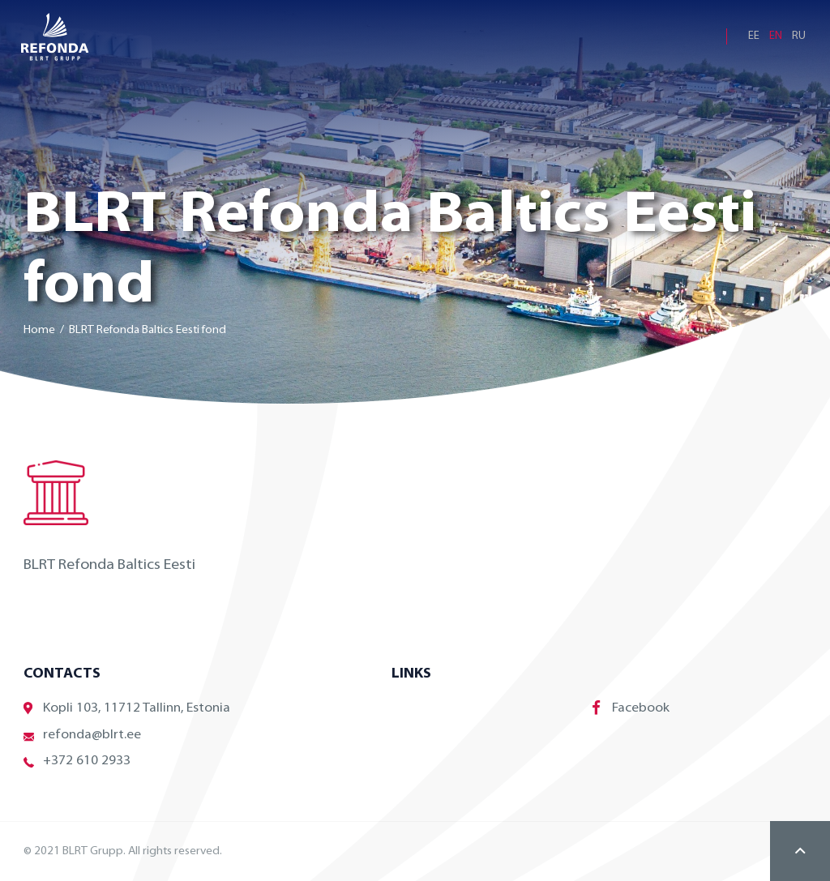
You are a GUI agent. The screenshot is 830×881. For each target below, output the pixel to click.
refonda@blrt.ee (82, 735)
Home (39, 330)
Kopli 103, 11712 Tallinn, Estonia (127, 708)
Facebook (631, 707)
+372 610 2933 (77, 761)
